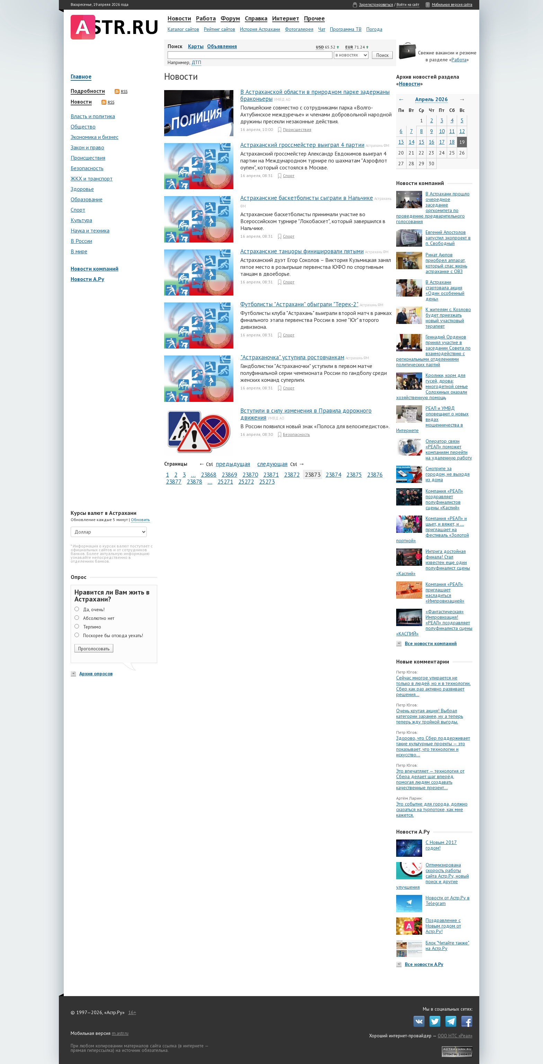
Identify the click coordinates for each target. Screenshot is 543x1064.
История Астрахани (260, 29)
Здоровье (82, 188)
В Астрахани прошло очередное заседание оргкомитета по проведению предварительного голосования (433, 208)
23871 (271, 474)
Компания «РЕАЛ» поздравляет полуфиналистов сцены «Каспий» (444, 499)
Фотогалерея (299, 29)
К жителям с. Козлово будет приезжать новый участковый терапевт (448, 317)
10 (442, 131)
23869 (229, 474)
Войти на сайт (408, 4)
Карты (196, 46)
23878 (194, 481)
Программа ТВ (346, 29)
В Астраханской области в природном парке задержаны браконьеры (315, 95)
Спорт (78, 209)
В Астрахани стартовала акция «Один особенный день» (445, 290)
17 (442, 142)
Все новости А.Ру (424, 964)
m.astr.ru (120, 1033)
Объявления (222, 46)
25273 (267, 481)
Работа (206, 18)
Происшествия (88, 157)
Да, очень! (94, 609)
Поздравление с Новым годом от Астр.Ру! (443, 925)
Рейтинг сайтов (219, 29)
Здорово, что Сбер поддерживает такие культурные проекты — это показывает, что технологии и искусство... (433, 746)
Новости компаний (94, 268)
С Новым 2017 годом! (441, 845)
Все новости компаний (431, 643)
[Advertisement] (112, 397)
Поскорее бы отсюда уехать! (113, 635)
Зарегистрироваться (376, 4)
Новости (179, 18)
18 (452, 142)
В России (81, 240)
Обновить (140, 519)
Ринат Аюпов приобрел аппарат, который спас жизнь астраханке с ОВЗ (446, 263)
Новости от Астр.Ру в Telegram (448, 900)
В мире (79, 251)
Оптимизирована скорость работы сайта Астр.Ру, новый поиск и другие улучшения (432, 876)
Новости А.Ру (87, 278)
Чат (321, 29)
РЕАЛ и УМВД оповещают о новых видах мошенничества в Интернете (432, 419)
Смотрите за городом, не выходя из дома (448, 474)
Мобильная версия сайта (452, 4)
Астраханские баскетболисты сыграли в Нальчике (306, 198)
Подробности (88, 91)
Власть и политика (93, 116)
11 (452, 131)
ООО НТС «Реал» (455, 1035)
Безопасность (87, 168)
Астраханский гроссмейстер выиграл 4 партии (302, 145)
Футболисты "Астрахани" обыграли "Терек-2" (299, 304)
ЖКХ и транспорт (92, 178)
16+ (132, 1012)
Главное (81, 77)
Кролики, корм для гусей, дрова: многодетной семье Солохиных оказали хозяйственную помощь (432, 386)
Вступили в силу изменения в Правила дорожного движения (306, 414)
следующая (272, 464)
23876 (375, 474)
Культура (81, 220)
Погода (374, 29)
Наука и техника (90, 230)
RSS (121, 91)
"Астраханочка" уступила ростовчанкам (292, 357)
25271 (225, 481)
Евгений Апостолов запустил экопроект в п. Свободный (448, 237)
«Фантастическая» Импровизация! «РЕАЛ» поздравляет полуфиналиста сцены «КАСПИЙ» (434, 622)
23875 (354, 474)
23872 (292, 474)
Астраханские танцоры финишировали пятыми (302, 251)
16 (431, 142)
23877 (173, 481)
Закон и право (87, 147)
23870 (250, 474)
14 (411, 142)
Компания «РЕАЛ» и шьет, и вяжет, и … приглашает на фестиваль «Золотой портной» (432, 529)
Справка (256, 18)
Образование (87, 199)
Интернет (285, 18)
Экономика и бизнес (94, 136)
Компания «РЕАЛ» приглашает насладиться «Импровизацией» (445, 592)
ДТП (196, 62)
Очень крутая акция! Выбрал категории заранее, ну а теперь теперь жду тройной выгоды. (429, 716)
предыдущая (233, 464)
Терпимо (92, 627)
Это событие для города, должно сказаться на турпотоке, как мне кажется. (432, 809)
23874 (333, 474)
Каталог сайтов (183, 29)
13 (401, 142)
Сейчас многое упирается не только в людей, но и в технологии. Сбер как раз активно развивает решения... (433, 686)
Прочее (314, 18)
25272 (246, 481)
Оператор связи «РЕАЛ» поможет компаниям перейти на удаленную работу (449, 449)
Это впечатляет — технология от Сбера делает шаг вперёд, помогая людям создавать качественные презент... (430, 779)
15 (421, 142)
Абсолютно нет (98, 618)
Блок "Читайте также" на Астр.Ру (447, 945)
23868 (208, 474)
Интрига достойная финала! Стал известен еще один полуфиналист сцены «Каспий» (433, 562)
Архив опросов (96, 673)
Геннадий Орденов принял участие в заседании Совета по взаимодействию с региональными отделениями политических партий (433, 351)
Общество (83, 126)
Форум (230, 18)
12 (462, 131)
